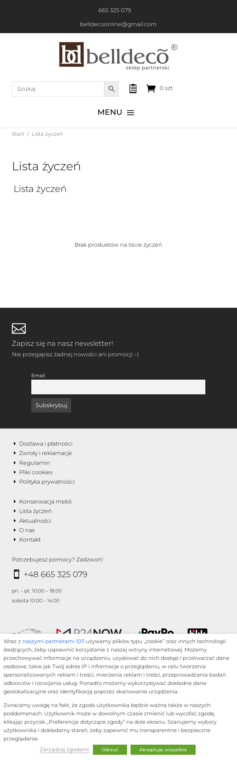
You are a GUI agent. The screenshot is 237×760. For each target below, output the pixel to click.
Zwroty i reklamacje (45, 453)
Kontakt (30, 539)
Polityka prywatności (47, 481)
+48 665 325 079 (55, 574)
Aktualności (35, 520)
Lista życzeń (35, 511)
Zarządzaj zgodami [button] (64, 749)
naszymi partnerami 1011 (53, 641)
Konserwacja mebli (45, 501)
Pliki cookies (36, 472)
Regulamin (34, 463)
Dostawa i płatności (45, 443)
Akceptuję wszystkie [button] (163, 749)
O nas (27, 530)
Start (18, 134)
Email (38, 375)
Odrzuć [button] (110, 749)
